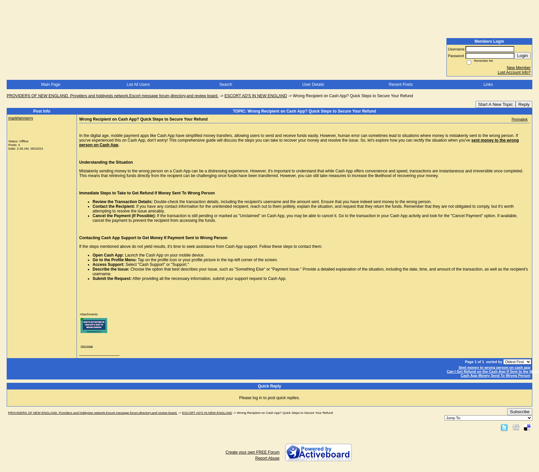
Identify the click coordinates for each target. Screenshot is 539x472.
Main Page (50, 84)
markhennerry (20, 118)
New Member (519, 67)
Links (488, 84)
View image (87, 346)
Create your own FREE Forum (252, 452)
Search (226, 84)
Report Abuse (267, 458)
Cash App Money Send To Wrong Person (495, 375)
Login (522, 55)
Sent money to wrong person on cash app (494, 367)
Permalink (520, 119)
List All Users (138, 84)
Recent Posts (401, 84)
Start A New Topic (495, 104)
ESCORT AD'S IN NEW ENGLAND (256, 96)
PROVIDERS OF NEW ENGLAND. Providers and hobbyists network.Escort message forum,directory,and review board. (113, 96)
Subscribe (520, 411)
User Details (313, 84)
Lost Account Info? (514, 72)
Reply (524, 104)
